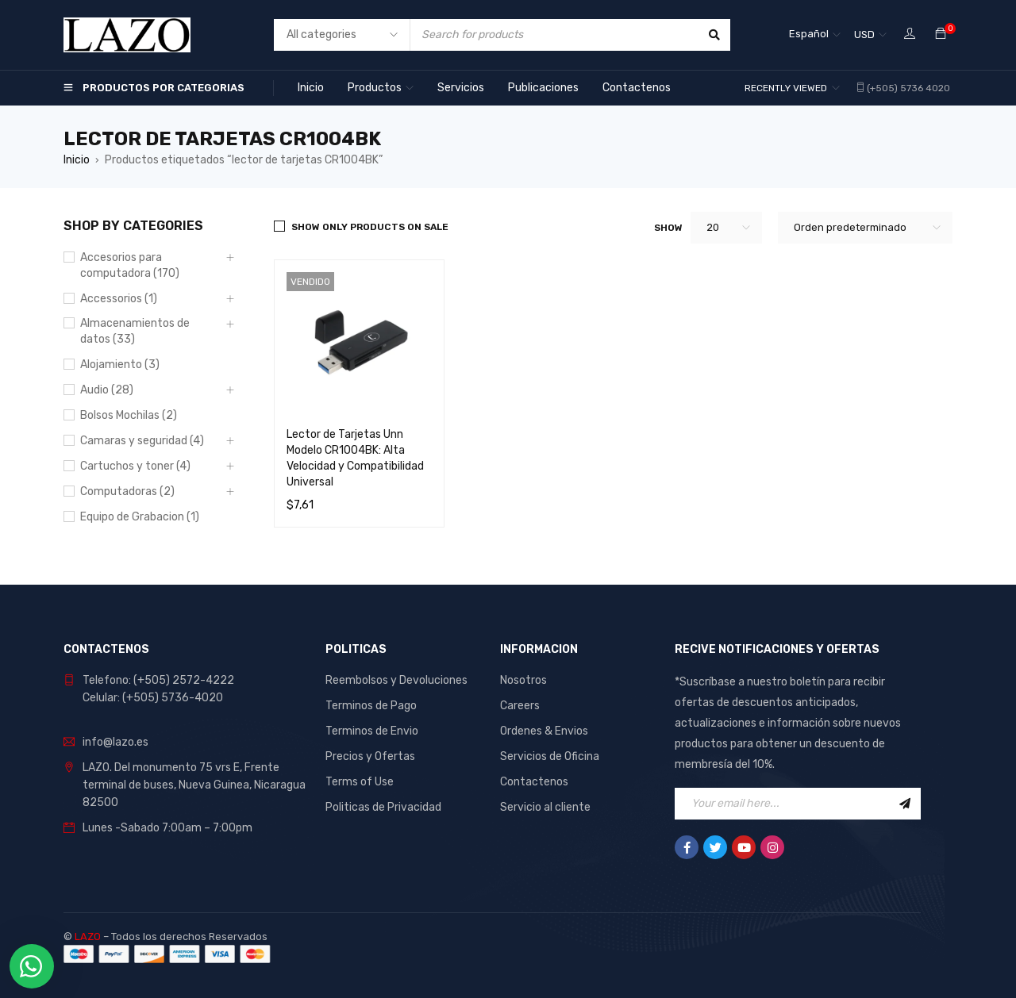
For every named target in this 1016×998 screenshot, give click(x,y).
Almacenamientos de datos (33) (135, 331)
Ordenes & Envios (544, 731)
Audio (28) (106, 390)
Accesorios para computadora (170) (129, 265)
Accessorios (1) (118, 298)
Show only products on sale (369, 226)
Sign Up (904, 804)
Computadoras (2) (127, 491)
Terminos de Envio (371, 731)
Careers (520, 705)
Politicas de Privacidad (383, 807)
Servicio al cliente (545, 807)
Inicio (77, 160)
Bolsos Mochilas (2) (128, 415)
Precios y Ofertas (370, 756)
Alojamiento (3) (120, 364)
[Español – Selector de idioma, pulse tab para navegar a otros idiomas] (815, 35)
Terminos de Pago (371, 705)
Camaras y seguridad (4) (142, 440)
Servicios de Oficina (549, 756)
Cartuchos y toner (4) (135, 466)
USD (864, 34)
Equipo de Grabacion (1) (139, 517)
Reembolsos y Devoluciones (396, 680)
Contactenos (534, 782)
